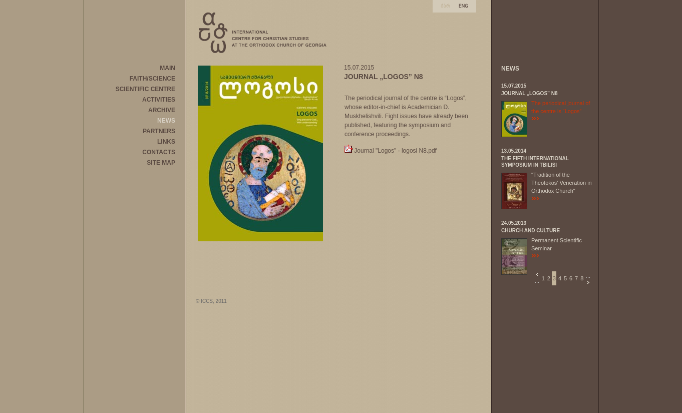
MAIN (167, 68)
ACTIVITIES (158, 99)
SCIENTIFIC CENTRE (145, 89)
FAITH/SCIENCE (152, 78)
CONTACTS (158, 152)
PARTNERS (159, 131)
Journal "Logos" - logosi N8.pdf (395, 150)
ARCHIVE (161, 110)
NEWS (166, 120)
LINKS (166, 141)
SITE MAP (161, 162)
